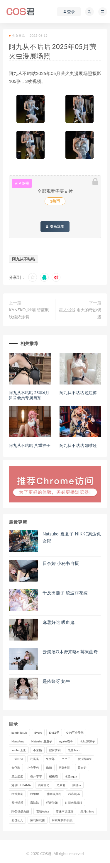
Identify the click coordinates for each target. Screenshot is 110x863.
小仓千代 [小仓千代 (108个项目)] (33, 767)
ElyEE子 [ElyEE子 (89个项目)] (54, 732)
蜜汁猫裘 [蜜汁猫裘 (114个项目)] (17, 802)
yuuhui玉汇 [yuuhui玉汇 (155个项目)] (18, 750)
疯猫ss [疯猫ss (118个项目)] (76, 785)
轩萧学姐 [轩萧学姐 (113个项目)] (52, 802)
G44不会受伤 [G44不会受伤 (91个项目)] (75, 732)
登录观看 (55, 226)
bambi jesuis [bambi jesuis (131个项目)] (19, 732)
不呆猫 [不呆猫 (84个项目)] (37, 750)
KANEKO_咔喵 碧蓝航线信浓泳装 (29, 313)
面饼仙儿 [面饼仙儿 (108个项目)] (17, 820)
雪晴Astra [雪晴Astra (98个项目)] (42, 811)
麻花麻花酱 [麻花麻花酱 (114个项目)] (37, 820)
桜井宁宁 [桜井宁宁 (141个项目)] (36, 776)
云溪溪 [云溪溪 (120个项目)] (34, 759)
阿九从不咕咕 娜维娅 (78, 445)
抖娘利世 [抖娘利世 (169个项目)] (65, 767)
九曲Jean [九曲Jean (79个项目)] (73, 750)
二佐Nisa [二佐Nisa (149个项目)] (17, 759)
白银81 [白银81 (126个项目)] (35, 794)
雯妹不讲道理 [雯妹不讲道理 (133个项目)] (64, 811)
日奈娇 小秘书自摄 (61, 563)
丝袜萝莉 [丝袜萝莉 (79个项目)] (55, 750)
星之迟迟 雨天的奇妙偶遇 (80, 313)
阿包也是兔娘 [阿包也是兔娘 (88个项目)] (20, 811)
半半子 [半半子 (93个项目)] (66, 759)
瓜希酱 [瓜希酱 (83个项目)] (61, 785)
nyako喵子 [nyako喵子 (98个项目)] (66, 741)
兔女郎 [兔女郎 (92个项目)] (50, 759)
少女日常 (17, 35)
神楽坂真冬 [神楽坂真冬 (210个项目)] (54, 794)
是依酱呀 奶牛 (56, 681)
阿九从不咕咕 (23, 259)
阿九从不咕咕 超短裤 (78, 392)
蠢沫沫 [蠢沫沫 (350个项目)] (34, 802)
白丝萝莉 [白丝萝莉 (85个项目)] (17, 794)
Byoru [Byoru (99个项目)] (38, 732)
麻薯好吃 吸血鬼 (59, 622)
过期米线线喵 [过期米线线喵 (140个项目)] (73, 802)
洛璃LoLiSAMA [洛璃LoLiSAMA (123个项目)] (21, 785)
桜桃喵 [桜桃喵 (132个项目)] (53, 776)
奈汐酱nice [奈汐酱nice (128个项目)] (84, 759)
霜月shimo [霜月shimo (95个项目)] (87, 811)
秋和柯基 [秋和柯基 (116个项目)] (74, 794)
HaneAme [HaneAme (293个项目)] (17, 741)
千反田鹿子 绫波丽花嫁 (65, 592)
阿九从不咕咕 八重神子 (29, 445)
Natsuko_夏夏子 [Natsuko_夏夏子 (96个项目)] (41, 741)
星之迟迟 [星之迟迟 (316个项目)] (17, 776)
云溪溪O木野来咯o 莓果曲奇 (70, 651)
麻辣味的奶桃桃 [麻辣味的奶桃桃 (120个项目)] (62, 820)
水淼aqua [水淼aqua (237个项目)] (71, 776)
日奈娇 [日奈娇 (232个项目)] (82, 767)
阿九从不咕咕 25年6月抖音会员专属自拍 (29, 395)
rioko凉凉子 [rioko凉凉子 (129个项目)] (87, 741)
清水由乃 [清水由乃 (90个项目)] (44, 785)
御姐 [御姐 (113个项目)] (49, 767)
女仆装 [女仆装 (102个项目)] (15, 767)
